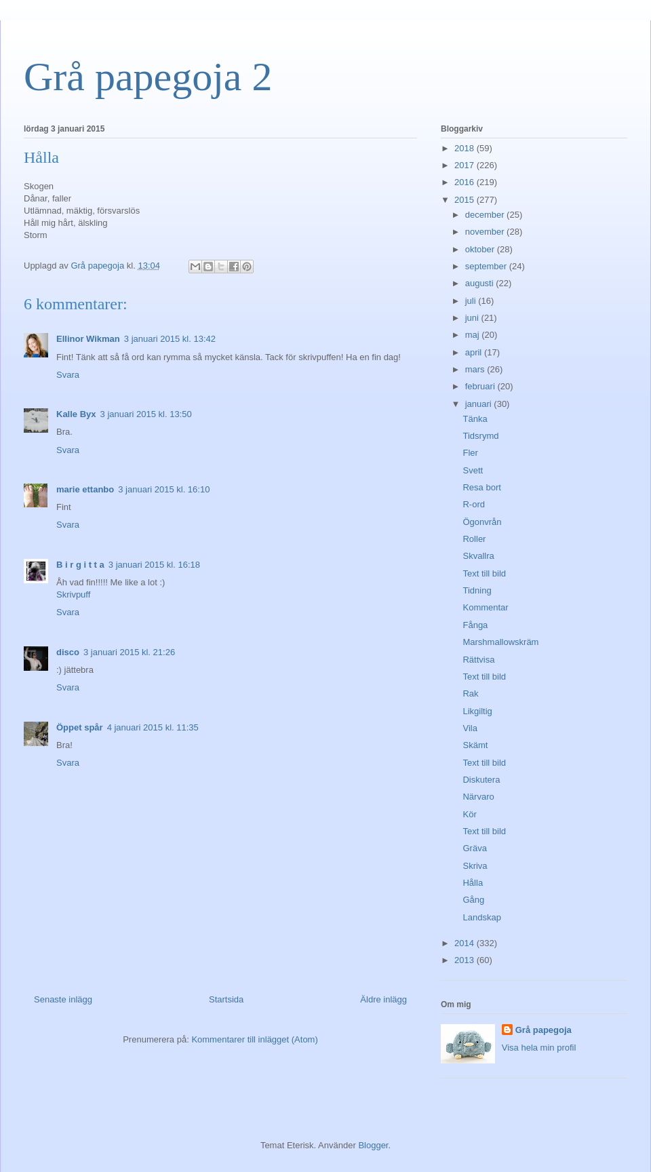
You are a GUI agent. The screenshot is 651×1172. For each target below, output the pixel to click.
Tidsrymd (480, 436)
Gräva (474, 848)
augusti (480, 283)
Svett (472, 470)
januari (479, 404)
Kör (469, 814)
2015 (465, 200)
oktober (481, 249)
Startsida (226, 999)
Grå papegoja (543, 1030)
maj (473, 335)
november (486, 232)
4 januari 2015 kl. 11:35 (153, 727)
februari (481, 386)
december (486, 215)
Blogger (373, 1145)
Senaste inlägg (63, 999)
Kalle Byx (76, 414)
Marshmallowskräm (500, 642)
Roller (474, 539)
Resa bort (481, 487)
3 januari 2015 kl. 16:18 (154, 565)
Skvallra (478, 556)
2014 (465, 943)
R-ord (473, 504)
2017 (465, 165)
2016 (465, 182)
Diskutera (481, 780)
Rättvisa (478, 660)
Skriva (474, 866)
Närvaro (478, 797)
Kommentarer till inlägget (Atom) (254, 1039)
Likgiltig (477, 711)
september (487, 266)
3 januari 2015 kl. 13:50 (146, 414)
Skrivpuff (73, 594)
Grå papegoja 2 (148, 76)
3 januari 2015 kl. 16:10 (164, 489)
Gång (473, 900)
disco (67, 652)
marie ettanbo (85, 489)
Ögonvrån (481, 522)
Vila (469, 728)
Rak (470, 693)
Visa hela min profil (539, 1047)
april (474, 352)
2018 (465, 148)
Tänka (474, 419)
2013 (465, 960)
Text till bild (484, 573)
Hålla (472, 883)
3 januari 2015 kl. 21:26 (129, 652)
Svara (67, 375)
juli (472, 301)
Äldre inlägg (383, 999)
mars (476, 369)
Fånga (475, 625)
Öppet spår (79, 727)
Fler (469, 453)
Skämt (475, 745)
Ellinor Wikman (88, 339)
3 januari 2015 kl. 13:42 (170, 339)
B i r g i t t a (80, 565)
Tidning (476, 590)
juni (473, 318)
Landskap (481, 917)
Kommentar (485, 607)
